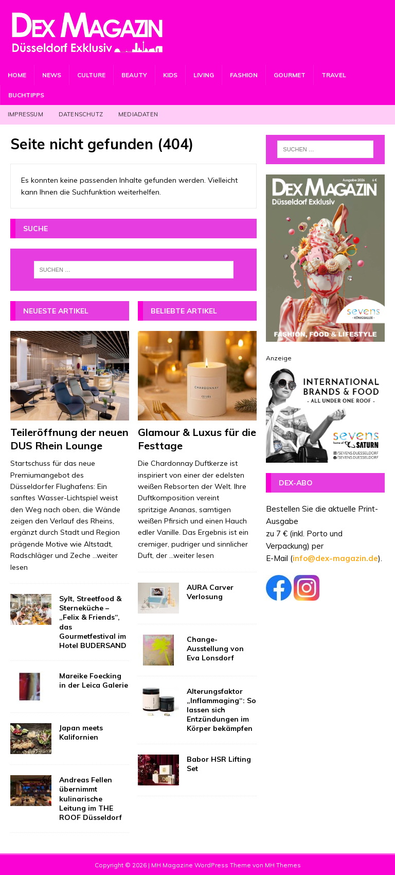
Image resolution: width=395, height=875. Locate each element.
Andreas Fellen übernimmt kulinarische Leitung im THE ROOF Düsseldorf (90, 798)
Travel (333, 75)
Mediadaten (138, 114)
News (51, 75)
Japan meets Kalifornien (81, 732)
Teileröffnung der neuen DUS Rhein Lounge (69, 439)
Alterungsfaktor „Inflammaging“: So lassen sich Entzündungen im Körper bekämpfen (221, 710)
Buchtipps (26, 95)
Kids (170, 75)
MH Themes (283, 865)
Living (203, 75)
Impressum (25, 114)
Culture (91, 75)
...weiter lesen (191, 555)
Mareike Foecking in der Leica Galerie (93, 680)
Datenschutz (81, 114)
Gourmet (290, 75)
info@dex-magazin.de (335, 558)
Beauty (134, 75)
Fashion (244, 75)
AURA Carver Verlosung (210, 592)
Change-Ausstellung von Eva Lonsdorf (215, 648)
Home (17, 75)
